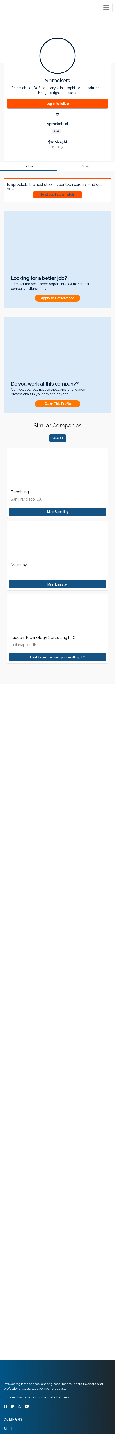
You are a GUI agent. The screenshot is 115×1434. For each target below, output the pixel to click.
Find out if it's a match (57, 195)
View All (57, 438)
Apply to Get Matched (57, 298)
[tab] (21, 7)
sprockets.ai (57, 124)
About (8, 1429)
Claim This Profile (57, 404)
